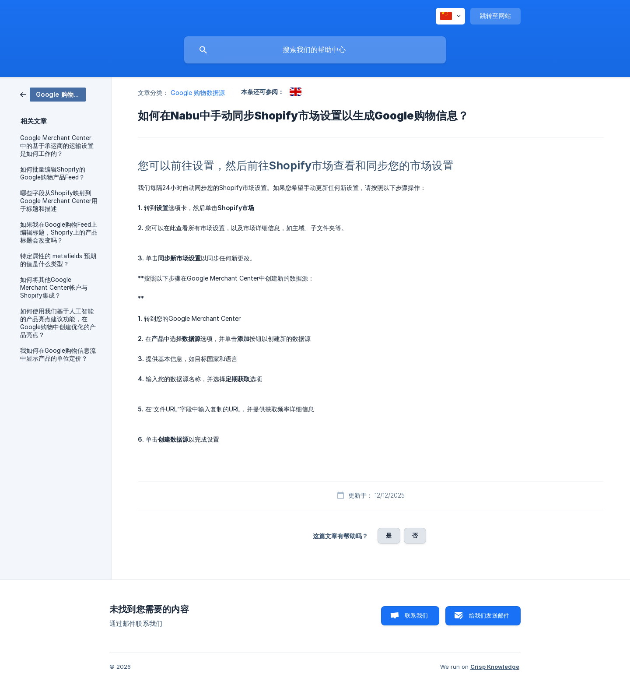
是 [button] (389, 535)
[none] (450, 16)
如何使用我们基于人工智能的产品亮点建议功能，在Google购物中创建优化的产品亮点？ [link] (58, 323)
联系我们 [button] (416, 615)
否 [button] (415, 535)
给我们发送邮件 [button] (489, 615)
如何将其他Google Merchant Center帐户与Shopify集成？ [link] (54, 287)
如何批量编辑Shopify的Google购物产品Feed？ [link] (52, 173)
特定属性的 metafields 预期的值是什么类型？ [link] (58, 260)
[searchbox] (315, 49)
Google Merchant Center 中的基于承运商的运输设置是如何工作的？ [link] (57, 145)
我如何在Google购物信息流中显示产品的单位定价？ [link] (58, 354)
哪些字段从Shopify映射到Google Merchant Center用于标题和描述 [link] (59, 201)
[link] (53, 94)
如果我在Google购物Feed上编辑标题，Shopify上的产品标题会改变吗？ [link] (59, 232)
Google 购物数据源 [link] (198, 92)
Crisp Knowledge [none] (494, 666)
